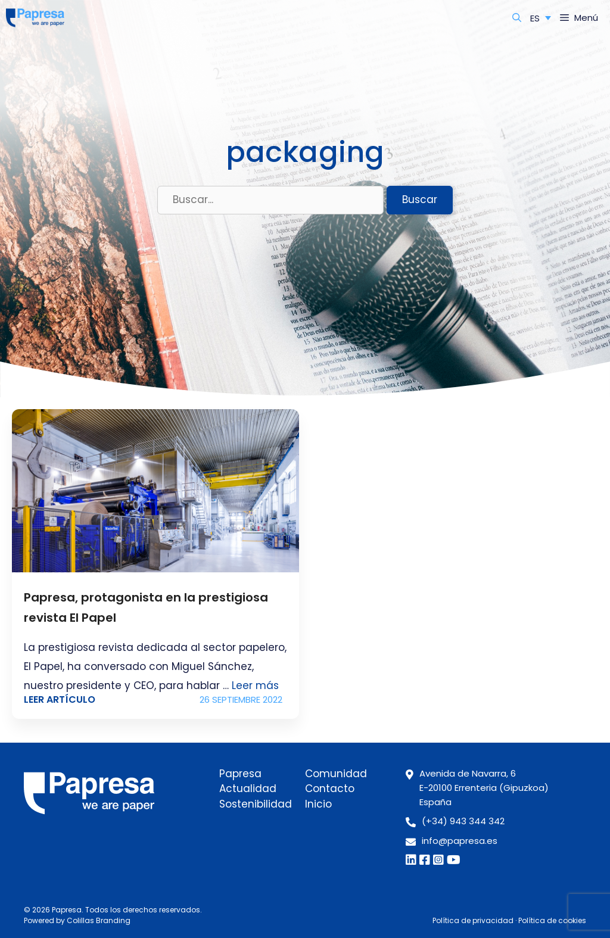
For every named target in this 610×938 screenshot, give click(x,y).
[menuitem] (540, 18)
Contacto (329, 788)
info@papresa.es (459, 840)
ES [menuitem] (535, 18)
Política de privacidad (472, 920)
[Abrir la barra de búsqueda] (516, 18)
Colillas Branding (98, 920)
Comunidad (336, 773)
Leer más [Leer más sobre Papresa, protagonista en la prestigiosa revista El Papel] (255, 685)
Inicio (318, 804)
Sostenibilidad (255, 804)
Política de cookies (552, 920)
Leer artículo (59, 699)
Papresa (240, 773)
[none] (540, 18)
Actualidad (247, 788)
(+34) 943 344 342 (463, 821)
